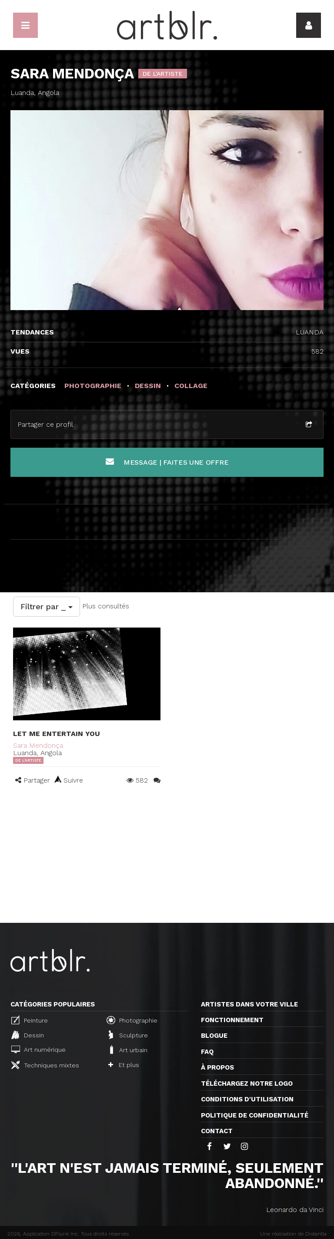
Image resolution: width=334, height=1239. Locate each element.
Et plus (123, 1064)
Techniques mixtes (45, 1064)
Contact (217, 1131)
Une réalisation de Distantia (293, 1234)
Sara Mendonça (38, 745)
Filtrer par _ (46, 606)
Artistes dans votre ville (249, 1004)
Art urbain (127, 1049)
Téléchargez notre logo (247, 1083)
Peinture (29, 1020)
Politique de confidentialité (254, 1115)
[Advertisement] (167, 857)
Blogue (214, 1036)
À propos (217, 1067)
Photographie (132, 1020)
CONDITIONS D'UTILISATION (247, 1099)
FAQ (207, 1052)
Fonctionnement (232, 1020)
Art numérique (38, 1049)
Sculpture (128, 1034)
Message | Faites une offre (167, 461)
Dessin (27, 1034)
